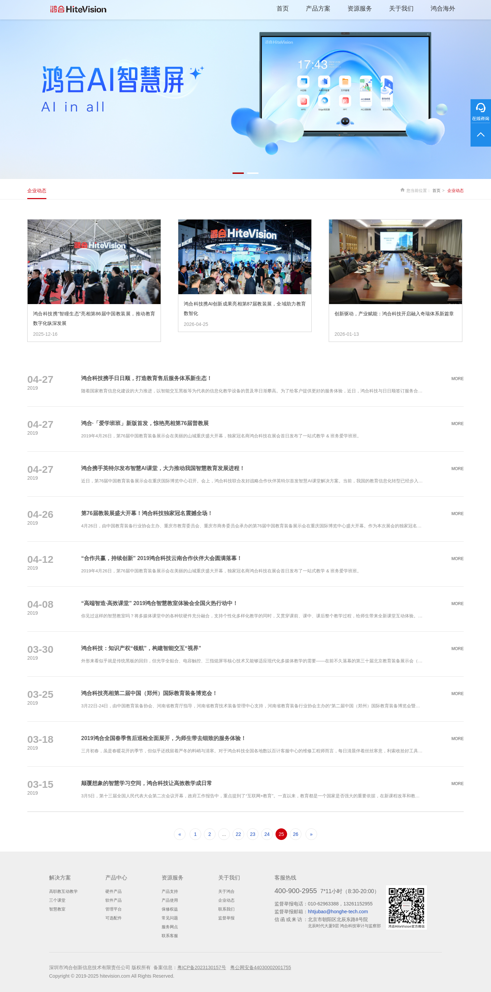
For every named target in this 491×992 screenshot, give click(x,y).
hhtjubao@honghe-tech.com (338, 911)
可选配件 (113, 918)
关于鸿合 (226, 891)
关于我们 (401, 8)
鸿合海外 (443, 8)
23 (252, 834)
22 (238, 834)
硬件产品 (113, 891)
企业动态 (36, 190)
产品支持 (170, 891)
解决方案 (60, 878)
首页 (283, 8)
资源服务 (359, 8)
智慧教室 (57, 909)
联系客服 (170, 935)
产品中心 (116, 878)
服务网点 (170, 927)
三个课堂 (57, 900)
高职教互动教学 (63, 891)
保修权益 (170, 909)
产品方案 (318, 8)
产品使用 (170, 900)
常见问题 (170, 918)
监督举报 (226, 918)
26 (295, 834)
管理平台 (113, 909)
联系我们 (226, 909)
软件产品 (113, 900)
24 (267, 834)
